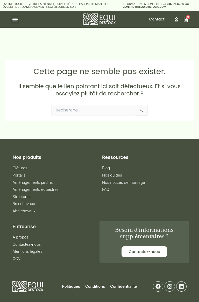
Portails (18, 175)
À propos (20, 237)
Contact (157, 19)
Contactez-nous (26, 244)
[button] (15, 19)
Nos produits (26, 157)
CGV (16, 258)
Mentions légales (27, 251)
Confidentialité (123, 286)
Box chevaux (23, 203)
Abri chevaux (23, 211)
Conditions (95, 286)
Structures (21, 196)
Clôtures (19, 168)
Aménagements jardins (32, 182)
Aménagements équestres (35, 189)
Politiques (71, 286)
